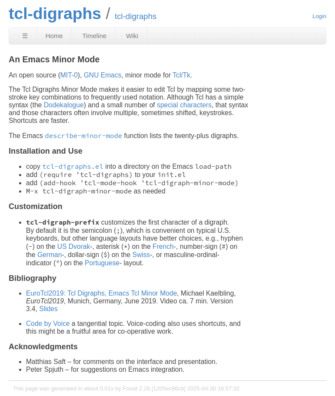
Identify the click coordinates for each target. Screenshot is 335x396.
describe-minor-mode (83, 136)
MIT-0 (69, 75)
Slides (48, 308)
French (163, 246)
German (49, 254)
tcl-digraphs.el (72, 166)
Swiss (141, 254)
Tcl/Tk (181, 75)
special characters (184, 105)
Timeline (94, 35)
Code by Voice (48, 323)
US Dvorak (73, 246)
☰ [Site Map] (25, 35)
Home (54, 35)
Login (319, 16)
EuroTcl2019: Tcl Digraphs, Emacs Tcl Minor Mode (101, 293)
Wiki (132, 35)
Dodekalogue (64, 105)
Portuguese (102, 263)
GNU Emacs (102, 75)
